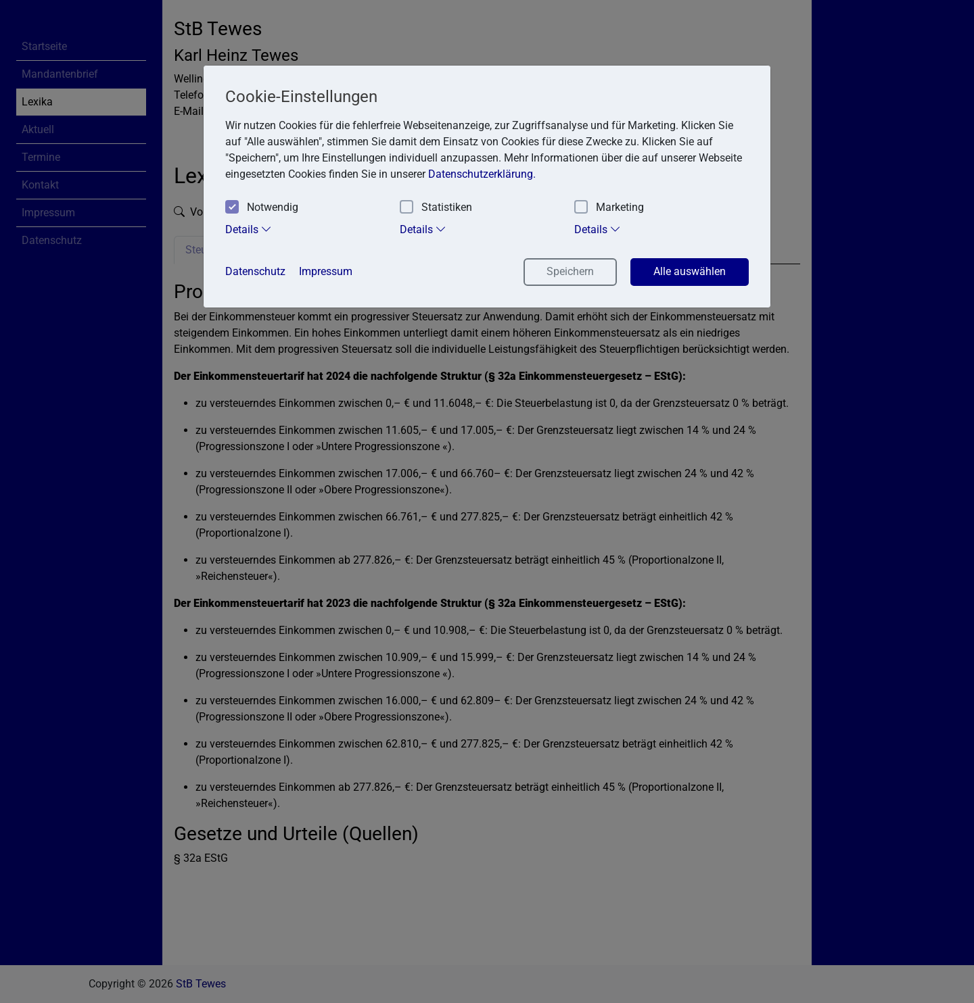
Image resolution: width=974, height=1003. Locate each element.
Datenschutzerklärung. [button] (482, 174)
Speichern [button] (570, 271)
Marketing (609, 208)
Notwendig (261, 208)
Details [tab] (248, 229)
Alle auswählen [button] (689, 271)
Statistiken (436, 208)
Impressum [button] (325, 271)
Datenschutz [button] (255, 271)
